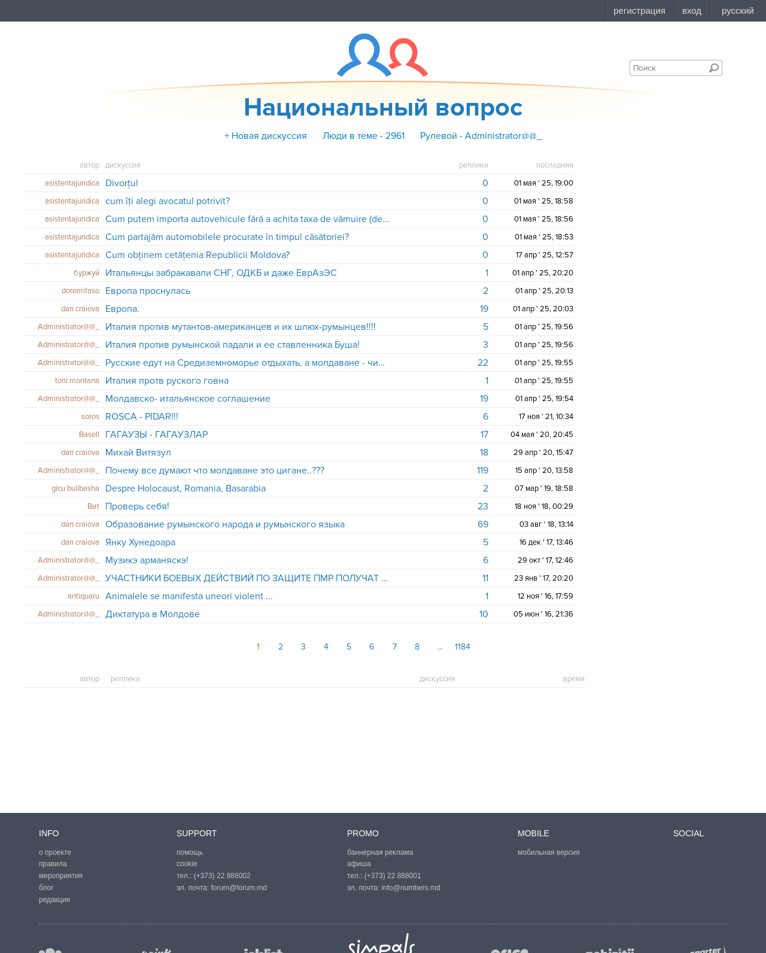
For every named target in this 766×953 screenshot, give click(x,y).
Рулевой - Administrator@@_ (481, 136)
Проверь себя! (137, 506)
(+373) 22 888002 (222, 876)
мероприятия (61, 876)
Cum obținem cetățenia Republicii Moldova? (197, 255)
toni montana (77, 381)
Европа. (122, 309)
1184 (462, 647)
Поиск (714, 67)
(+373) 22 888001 (392, 876)
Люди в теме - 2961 (364, 136)
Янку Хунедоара (140, 542)
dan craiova (80, 309)
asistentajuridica (72, 183)
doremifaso (80, 291)
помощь (190, 852)
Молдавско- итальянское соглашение (187, 399)
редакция (54, 900)
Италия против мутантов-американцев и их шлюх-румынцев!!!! (240, 327)
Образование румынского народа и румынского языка (225, 524)
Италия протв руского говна (167, 381)
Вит (93, 506)
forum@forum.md (239, 888)
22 (483, 363)
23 (483, 506)
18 (484, 453)
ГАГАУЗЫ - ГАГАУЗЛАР (156, 435)
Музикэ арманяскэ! (147, 560)
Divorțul (121, 183)
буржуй (86, 273)
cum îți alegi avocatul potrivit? (167, 201)
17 (484, 435)
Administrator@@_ (68, 327)
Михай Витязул (138, 453)
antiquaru (83, 596)
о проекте (55, 852)
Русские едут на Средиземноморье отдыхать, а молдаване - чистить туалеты (247, 363)
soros (90, 416)
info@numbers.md (410, 888)
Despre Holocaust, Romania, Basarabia (185, 488)
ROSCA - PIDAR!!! (141, 417)
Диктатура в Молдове (152, 614)
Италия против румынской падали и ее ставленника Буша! (232, 345)
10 (483, 614)
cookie (187, 864)
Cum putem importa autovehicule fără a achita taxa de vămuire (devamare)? (247, 219)
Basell (89, 434)
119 (482, 470)
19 (484, 309)
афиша (359, 864)
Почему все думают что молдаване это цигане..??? (214, 470)
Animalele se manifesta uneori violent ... (189, 596)
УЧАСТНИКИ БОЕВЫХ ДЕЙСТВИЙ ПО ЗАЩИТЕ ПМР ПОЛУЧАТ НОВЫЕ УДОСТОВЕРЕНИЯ (247, 578)
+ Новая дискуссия (265, 136)
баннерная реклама (380, 852)
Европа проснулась (147, 291)
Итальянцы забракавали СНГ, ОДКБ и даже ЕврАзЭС (221, 273)
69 (483, 524)
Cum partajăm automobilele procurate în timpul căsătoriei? (227, 237)
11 (485, 578)
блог (46, 888)
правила (53, 864)
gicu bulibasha (75, 488)
